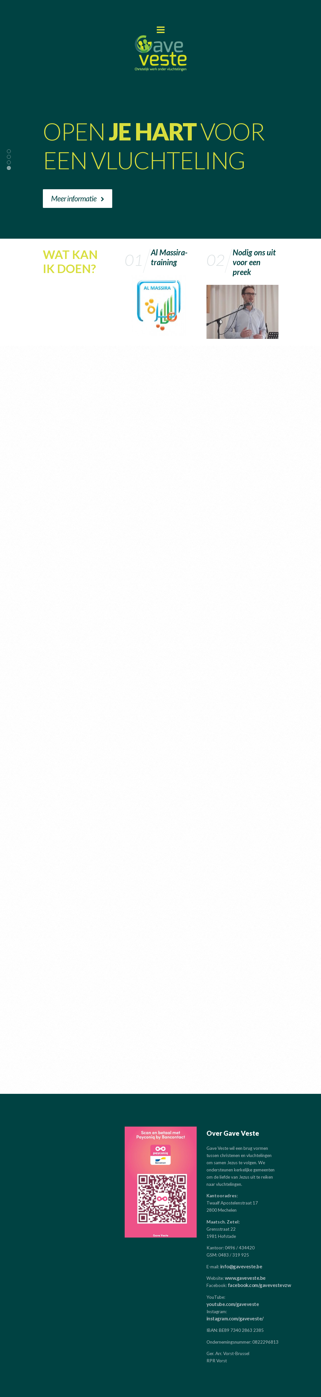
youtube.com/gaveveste (232, 1304)
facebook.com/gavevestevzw (259, 1285)
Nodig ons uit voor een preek (254, 262)
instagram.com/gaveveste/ (235, 1318)
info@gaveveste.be (241, 1266)
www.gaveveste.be (245, 1278)
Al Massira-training (169, 257)
